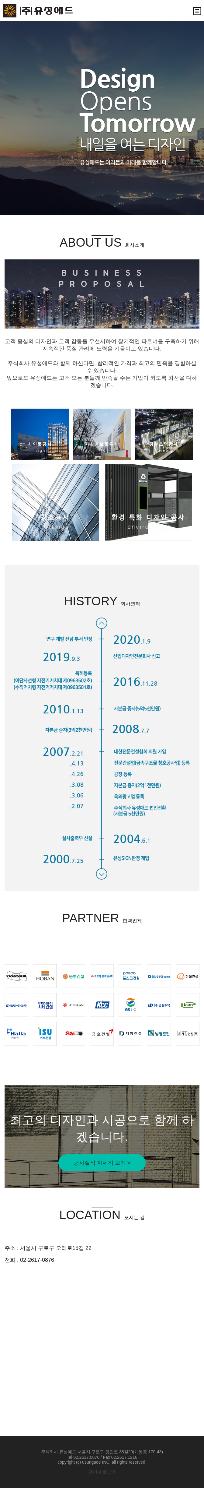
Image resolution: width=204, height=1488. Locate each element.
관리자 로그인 (102, 1471)
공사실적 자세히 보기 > (102, 1163)
